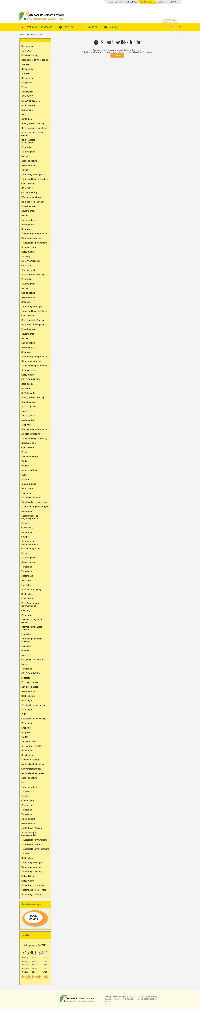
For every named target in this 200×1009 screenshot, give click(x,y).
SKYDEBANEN (28, 393)
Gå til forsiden (117, 55)
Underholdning (28, 206)
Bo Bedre (26, 388)
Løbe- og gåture (29, 161)
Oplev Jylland (28, 183)
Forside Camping (29, 55)
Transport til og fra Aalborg (34, 243)
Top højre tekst (28, 741)
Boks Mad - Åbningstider (33, 324)
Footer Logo (27, 576)
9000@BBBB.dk (150, 999)
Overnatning (27, 527)
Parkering (26, 615)
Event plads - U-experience (38, 27)
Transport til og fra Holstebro (35, 849)
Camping (113, 27)
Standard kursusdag (31, 589)
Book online (91, 27)
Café (23, 714)
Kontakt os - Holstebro (32, 844)
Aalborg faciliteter (29, 470)
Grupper (25, 537)
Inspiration (26, 493)
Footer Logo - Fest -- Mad (33, 890)
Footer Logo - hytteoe (31, 871)
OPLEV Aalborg (29, 192)
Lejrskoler (26, 634)
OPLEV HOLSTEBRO (32, 659)
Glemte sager (28, 800)
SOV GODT (27, 51)
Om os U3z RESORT (31, 746)
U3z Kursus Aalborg (31, 197)
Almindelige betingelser (32, 764)
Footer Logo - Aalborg (31, 828)
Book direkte (27, 384)
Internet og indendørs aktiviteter (31, 628)
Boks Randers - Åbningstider (29, 141)
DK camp (25, 256)
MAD (23, 114)
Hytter (24, 475)
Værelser (25, 64)
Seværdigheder (28, 151)
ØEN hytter (26, 265)
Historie (25, 479)
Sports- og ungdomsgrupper (35, 506)
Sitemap (107, 1001)
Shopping (26, 229)
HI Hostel (25, 678)
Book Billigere (28, 105)
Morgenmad (27, 511)
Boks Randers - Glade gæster (32, 134)
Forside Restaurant (30, 497)
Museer (25, 156)
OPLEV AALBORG (30, 261)
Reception (26, 650)
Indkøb (24, 170)
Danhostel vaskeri (30, 759)
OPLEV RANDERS (30, 101)
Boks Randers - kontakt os (34, 128)
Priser (24, 87)
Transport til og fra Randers (34, 179)
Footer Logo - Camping (32, 885)
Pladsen (25, 461)
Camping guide (28, 270)
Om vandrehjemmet (31, 548)
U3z (23, 782)
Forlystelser (27, 82)
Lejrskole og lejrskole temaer (31, 621)
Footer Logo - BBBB (31, 894)
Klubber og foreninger (31, 174)
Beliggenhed (27, 46)
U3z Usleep (27, 110)
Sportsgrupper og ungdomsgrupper (29, 517)
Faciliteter (26, 580)
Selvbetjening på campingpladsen (29, 834)
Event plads (27, 750)
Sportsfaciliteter (29, 247)
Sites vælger (27, 488)
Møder (24, 737)
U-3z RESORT (28, 598)
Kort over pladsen (30, 682)
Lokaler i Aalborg (29, 456)
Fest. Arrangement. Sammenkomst (30, 604)
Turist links (69, 27)
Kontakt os (26, 119)
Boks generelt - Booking (33, 123)
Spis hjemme (27, 755)
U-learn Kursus (28, 484)
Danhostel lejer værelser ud (34, 60)
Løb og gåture (28, 220)
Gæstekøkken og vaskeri (33, 705)
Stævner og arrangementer (34, 233)
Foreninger (26, 700)
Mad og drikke (28, 165)
